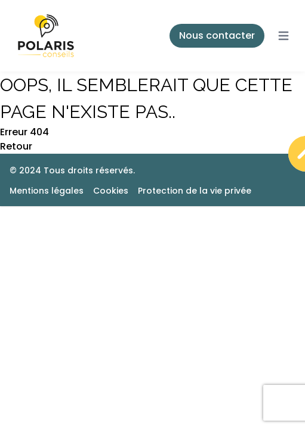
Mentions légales (47, 191)
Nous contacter (217, 35)
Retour (16, 146)
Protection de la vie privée (194, 191)
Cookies (110, 191)
